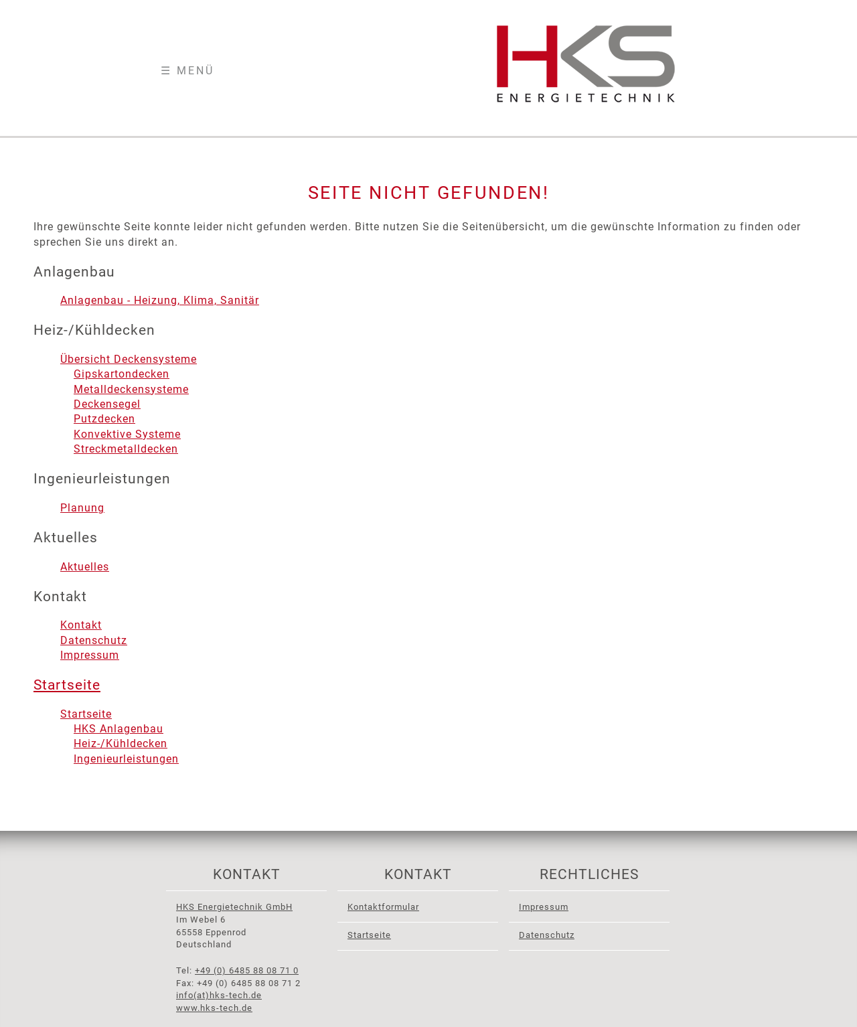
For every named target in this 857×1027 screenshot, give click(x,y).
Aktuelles (84, 566)
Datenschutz (93, 640)
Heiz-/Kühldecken (120, 743)
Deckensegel (107, 404)
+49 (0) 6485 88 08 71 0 (247, 970)
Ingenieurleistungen (126, 759)
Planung (82, 507)
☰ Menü (187, 70)
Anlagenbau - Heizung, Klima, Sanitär (159, 300)
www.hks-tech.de (214, 1008)
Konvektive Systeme (127, 434)
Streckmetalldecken (126, 449)
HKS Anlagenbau (118, 728)
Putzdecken (104, 418)
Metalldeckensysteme (131, 389)
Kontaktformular (383, 907)
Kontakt (81, 625)
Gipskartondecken (121, 374)
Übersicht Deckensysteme (128, 359)
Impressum (89, 655)
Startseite (66, 684)
